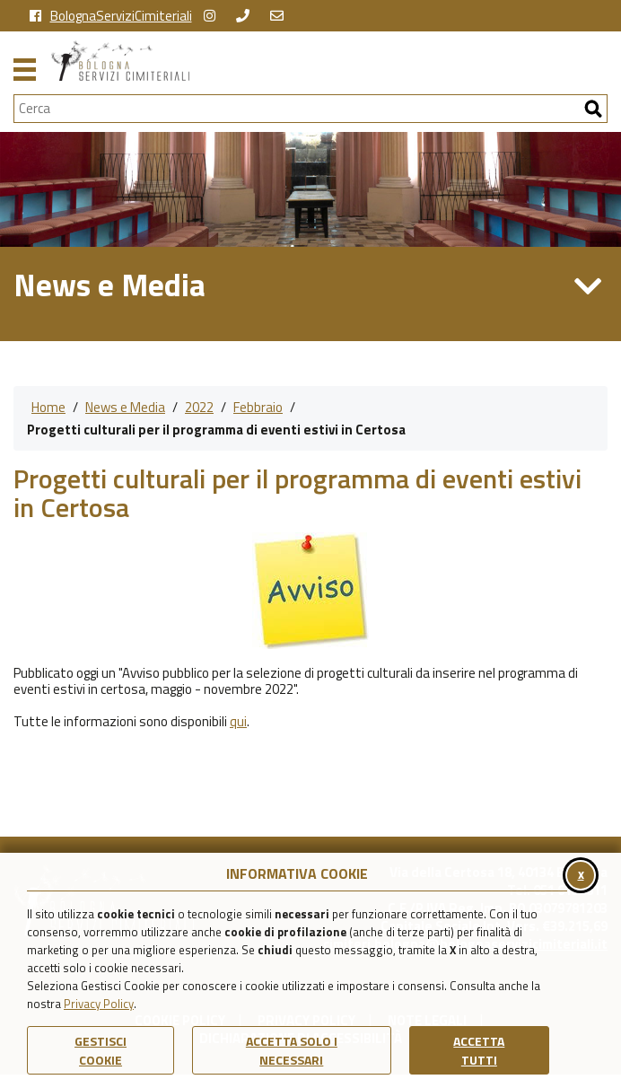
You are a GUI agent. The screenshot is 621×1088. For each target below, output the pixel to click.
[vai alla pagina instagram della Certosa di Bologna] (214, 16)
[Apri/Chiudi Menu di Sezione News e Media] (588, 286)
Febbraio (258, 407)
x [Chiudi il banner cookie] (581, 874)
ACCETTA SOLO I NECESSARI (291, 1050)
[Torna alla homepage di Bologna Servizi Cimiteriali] (329, 60)
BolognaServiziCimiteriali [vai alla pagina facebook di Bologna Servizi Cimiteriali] (111, 16)
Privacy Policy (99, 1004)
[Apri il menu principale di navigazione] (24, 67)
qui (238, 721)
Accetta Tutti (478, 1050)
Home (48, 407)
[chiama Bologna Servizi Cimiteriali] (247, 16)
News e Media (125, 407)
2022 (199, 407)
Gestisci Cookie (100, 1050)
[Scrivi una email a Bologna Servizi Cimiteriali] (281, 16)
